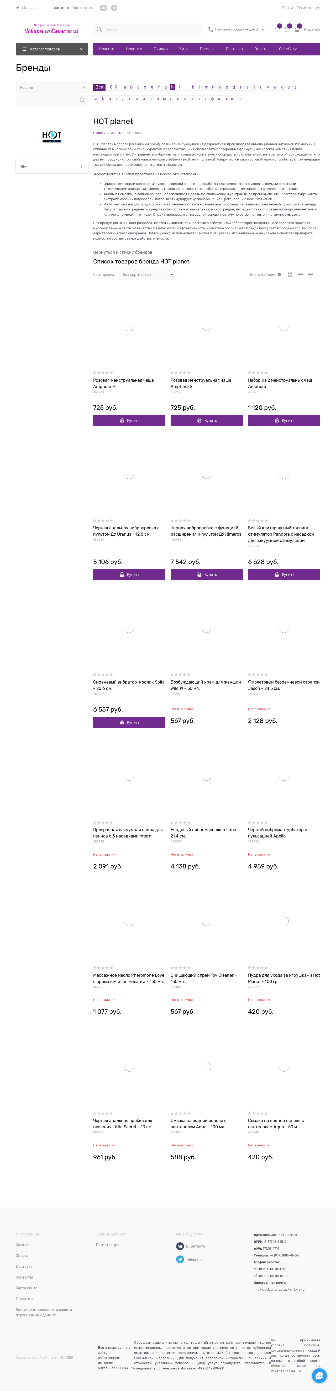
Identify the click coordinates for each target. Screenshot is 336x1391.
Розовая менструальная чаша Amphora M (123, 383)
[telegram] (114, 10)
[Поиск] (99, 29)
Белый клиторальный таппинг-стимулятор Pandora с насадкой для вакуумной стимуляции (281, 534)
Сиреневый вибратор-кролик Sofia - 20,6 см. (129, 685)
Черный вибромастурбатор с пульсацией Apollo (277, 833)
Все (99, 87)
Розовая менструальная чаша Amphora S (201, 383)
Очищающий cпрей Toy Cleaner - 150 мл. (204, 978)
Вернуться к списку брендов (122, 252)
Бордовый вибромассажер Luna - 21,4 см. (205, 833)
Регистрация (308, 8)
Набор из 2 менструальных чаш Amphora (280, 383)
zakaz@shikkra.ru (291, 1289)
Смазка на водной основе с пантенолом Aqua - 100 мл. (199, 1123)
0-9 (113, 87)
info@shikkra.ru (265, 1289)
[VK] (103, 10)
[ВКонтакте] (180, 1246)
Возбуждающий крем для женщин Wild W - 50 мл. (206, 685)
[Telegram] (180, 1259)
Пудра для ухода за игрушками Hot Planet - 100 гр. (284, 978)
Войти (287, 8)
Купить (133, 420)
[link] (26, 8)
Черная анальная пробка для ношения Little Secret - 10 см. (123, 1123)
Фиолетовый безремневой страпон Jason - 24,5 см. (284, 685)
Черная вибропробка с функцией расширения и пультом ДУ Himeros (206, 531)
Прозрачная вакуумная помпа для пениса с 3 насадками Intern (128, 833)
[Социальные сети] (319, 1375)
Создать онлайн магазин (38, 1358)
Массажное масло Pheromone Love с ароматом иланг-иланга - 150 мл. (128, 978)
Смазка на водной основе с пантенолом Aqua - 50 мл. (276, 1123)
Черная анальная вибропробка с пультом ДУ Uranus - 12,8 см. (126, 531)
